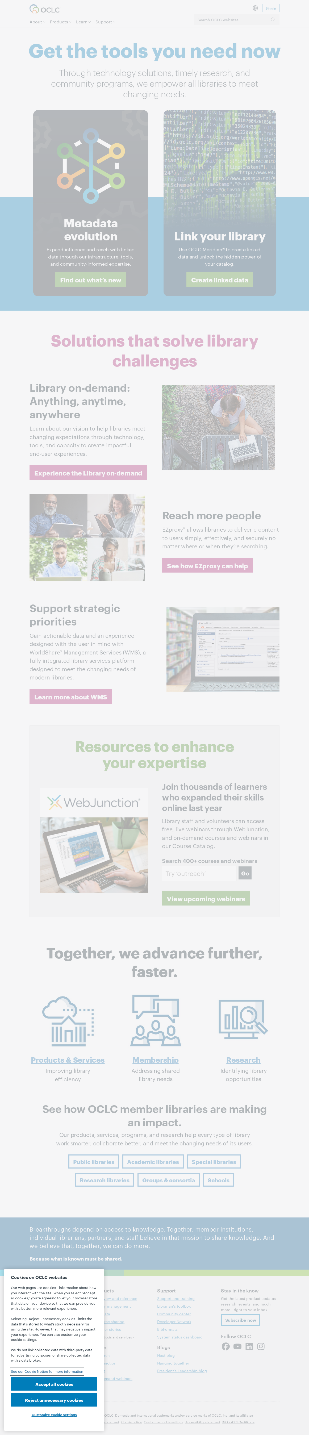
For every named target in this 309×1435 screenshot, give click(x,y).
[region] (54, 1350)
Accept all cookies (54, 1384)
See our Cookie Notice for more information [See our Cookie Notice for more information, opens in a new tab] (47, 1371)
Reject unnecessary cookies (54, 1400)
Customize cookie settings (54, 1414)
